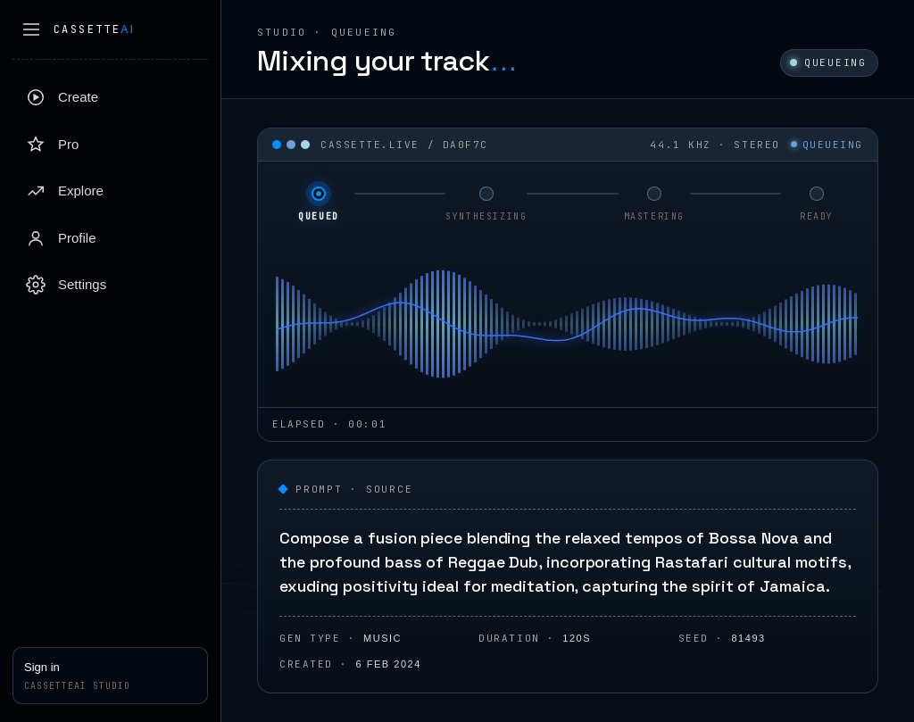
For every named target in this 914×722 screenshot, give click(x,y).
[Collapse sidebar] (31, 29)
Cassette (94, 29)
